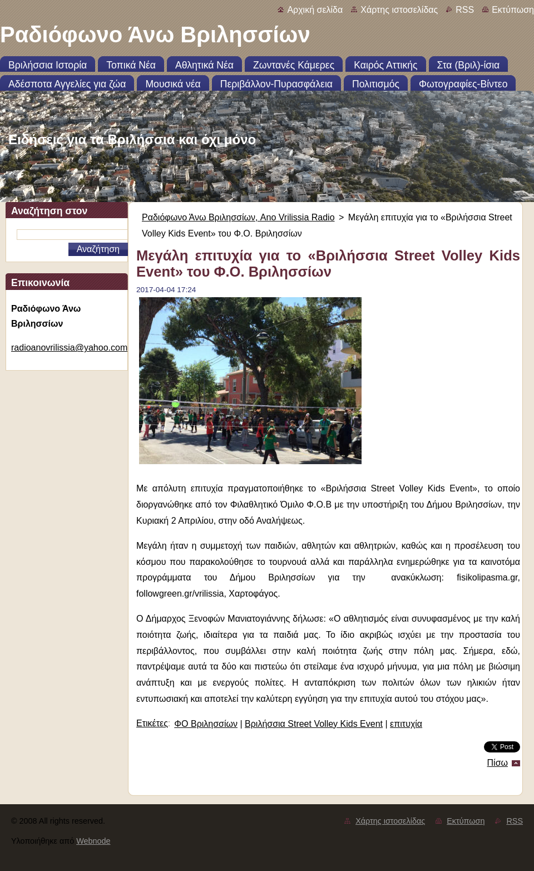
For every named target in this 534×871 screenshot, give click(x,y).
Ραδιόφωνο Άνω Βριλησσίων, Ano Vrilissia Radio (238, 217)
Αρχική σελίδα (315, 9)
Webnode (93, 840)
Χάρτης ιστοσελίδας (399, 9)
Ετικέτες (152, 723)
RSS (465, 9)
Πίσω (497, 762)
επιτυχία (406, 724)
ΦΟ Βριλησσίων (206, 724)
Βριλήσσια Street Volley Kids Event (314, 724)
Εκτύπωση (513, 9)
